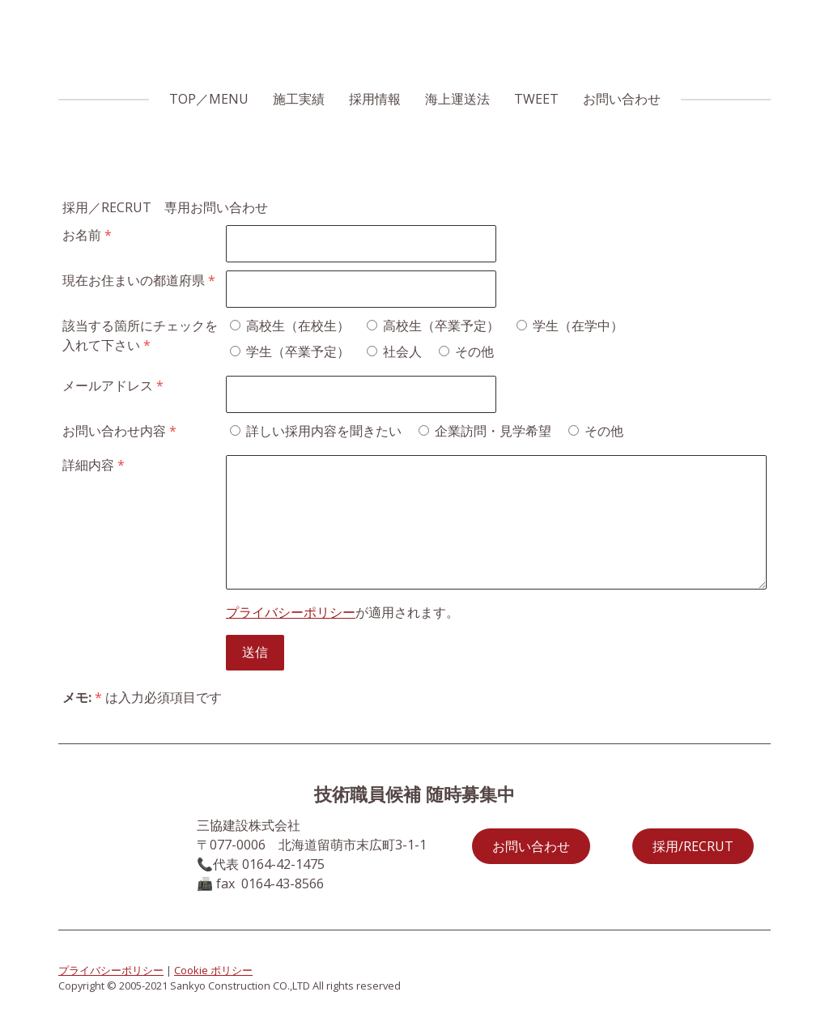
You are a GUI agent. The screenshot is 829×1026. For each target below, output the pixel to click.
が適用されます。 (342, 612)
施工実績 (299, 99)
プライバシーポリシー (290, 612)
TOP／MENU (209, 99)
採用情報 (375, 99)
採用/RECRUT (693, 846)
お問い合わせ (622, 99)
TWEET (536, 99)
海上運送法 (457, 99)
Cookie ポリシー (213, 970)
